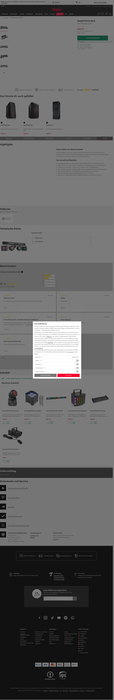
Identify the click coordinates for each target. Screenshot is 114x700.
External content (39, 371)
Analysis (37, 360)
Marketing (37, 364)
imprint (36, 353)
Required (37, 357)
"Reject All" (49, 336)
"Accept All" (50, 342)
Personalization (39, 368)
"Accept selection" (39, 348)
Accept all (68, 375)
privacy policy (70, 352)
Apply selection (45, 375)
